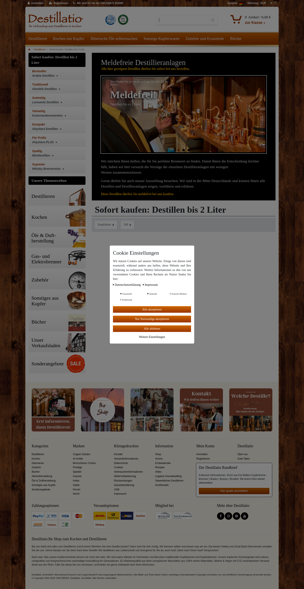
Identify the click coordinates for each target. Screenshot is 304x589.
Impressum (120, 493)
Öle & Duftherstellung (44, 480)
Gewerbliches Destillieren (169, 480)
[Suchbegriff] (182, 20)
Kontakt (118, 454)
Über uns (243, 454)
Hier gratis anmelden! (234, 490)
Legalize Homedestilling (168, 476)
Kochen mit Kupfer (68, 38)
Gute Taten (244, 458)
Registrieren (203, 458)
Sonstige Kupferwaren (161, 38)
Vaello (76, 485)
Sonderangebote (41, 489)
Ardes (76, 480)
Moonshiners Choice (84, 463)
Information (164, 446)
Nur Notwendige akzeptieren (152, 319)
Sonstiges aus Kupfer (44, 485)
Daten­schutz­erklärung (127, 284)
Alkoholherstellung (42, 476)
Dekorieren (38, 463)
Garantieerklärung (124, 485)
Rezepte (159, 467)
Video (158, 471)
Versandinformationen (126, 458)
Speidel (77, 471)
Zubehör (36, 467)
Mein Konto (205, 446)
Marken (78, 446)
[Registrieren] (59, 3)
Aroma (159, 458)
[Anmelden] (35, 3)
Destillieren (37, 38)
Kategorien (40, 446)
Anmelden (202, 454)
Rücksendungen (123, 480)
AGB (116, 489)
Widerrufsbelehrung (125, 476)
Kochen (36, 458)
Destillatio (245, 446)
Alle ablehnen (152, 328)
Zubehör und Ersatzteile (205, 38)
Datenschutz (121, 463)
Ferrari (76, 489)
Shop (158, 454)
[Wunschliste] (273, 3)
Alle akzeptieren (152, 309)
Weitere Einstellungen (152, 337)
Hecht (76, 493)
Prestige (77, 467)
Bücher (236, 38)
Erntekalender (163, 463)
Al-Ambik (78, 458)
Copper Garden (81, 454)
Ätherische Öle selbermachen (114, 38)
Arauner (77, 476)
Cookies (118, 467)
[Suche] (213, 20)
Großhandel (161, 485)
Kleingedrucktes (126, 446)
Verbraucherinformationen (128, 471)
